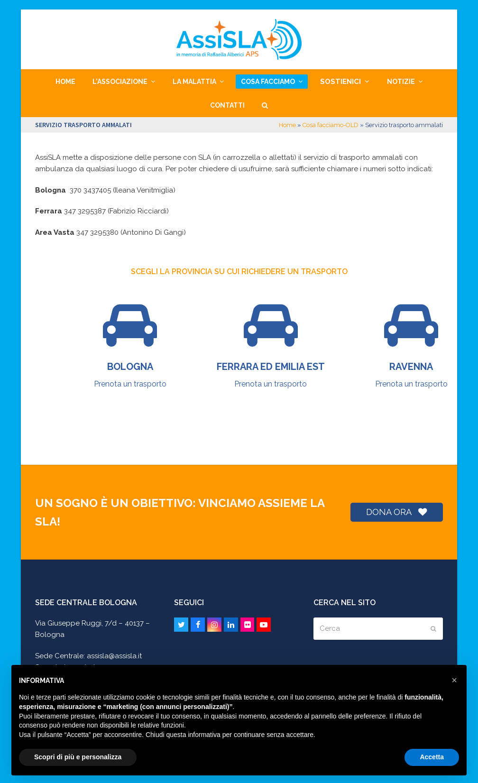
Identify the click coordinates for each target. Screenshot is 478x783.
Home (287, 125)
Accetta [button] (432, 757)
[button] (265, 105)
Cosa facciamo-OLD (330, 125)
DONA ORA (396, 512)
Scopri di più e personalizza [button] (77, 757)
